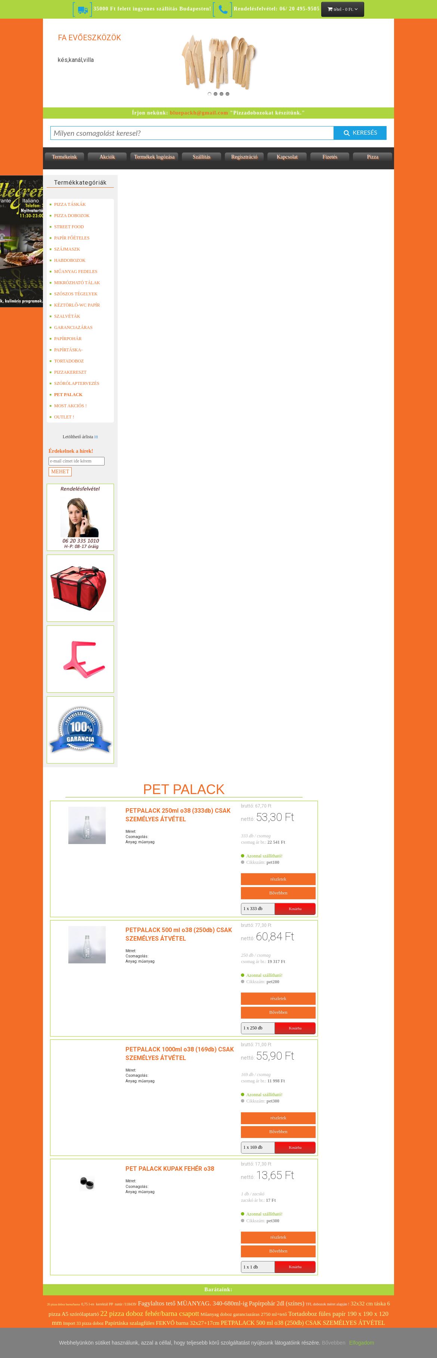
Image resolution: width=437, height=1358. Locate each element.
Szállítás (201, 157)
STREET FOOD (66, 226)
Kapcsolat (287, 157)
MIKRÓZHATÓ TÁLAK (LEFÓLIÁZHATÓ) (74, 282)
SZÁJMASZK (64, 249)
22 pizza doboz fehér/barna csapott (149, 1313)
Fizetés (329, 157)
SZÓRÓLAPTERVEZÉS (74, 383)
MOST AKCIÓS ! (68, 405)
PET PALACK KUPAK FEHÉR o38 (145, 1168)
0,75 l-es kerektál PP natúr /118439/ (109, 1304)
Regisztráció (244, 157)
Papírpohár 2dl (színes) (276, 1303)
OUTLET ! (61, 417)
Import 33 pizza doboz (83, 1323)
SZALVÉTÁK (64, 316)
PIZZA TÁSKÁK (67, 204)
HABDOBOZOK (67, 260)
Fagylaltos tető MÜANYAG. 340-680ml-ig (193, 1303)
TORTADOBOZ (66, 361)
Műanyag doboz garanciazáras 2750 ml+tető (244, 1314)
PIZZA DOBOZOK (69, 215)
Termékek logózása (154, 157)
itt (96, 436)
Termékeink (64, 157)
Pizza (372, 157)
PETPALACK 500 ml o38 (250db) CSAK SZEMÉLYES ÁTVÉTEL (303, 1323)
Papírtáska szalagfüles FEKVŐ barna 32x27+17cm (162, 1323)
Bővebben (273, 893)
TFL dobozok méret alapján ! (327, 1304)
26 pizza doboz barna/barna (63, 1304)
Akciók (107, 157)
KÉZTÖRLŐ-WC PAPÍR (74, 305)
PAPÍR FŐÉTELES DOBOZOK (69, 238)
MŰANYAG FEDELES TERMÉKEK (73, 271)
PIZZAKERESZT (68, 372)
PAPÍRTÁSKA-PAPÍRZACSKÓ (66, 349)
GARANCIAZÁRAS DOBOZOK (71, 327)
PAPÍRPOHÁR (65, 338)
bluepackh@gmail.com (199, 113)
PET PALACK (66, 394)
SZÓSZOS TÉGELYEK (73, 293)
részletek (274, 879)
